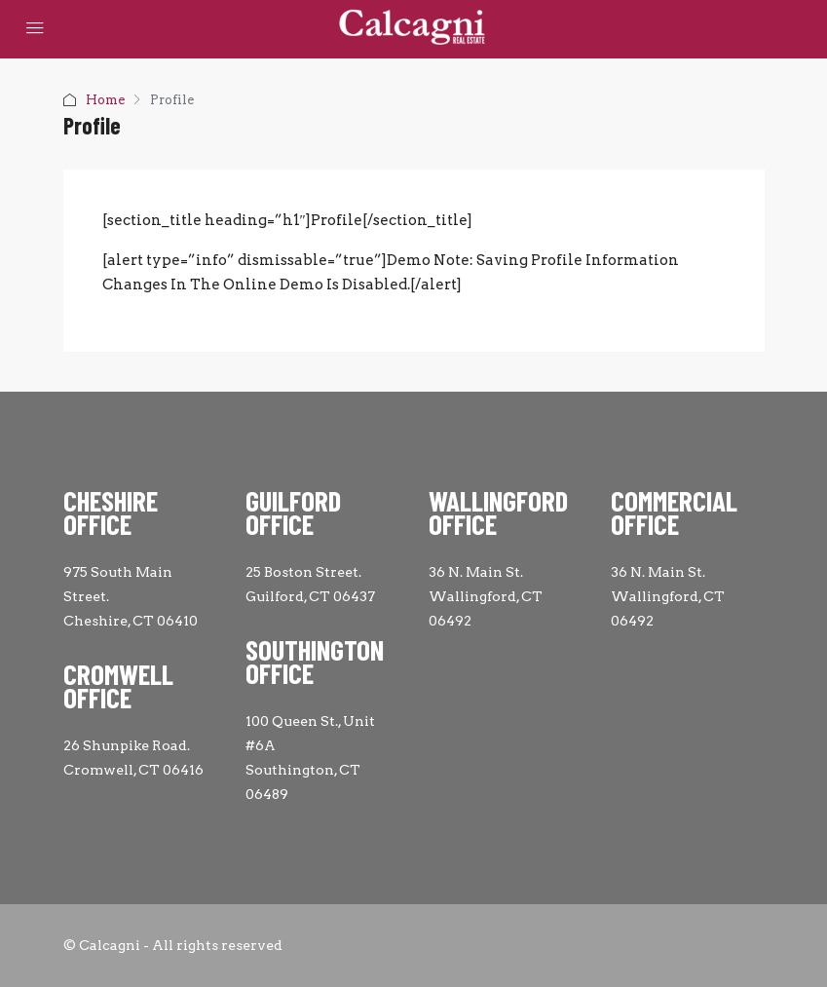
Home (105, 100)
